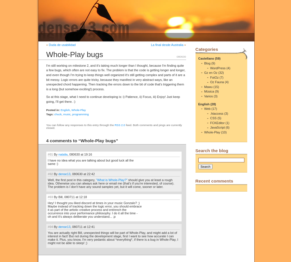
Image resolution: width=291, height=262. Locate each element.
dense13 (64, 174)
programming (80, 114)
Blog (207, 63)
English (65, 110)
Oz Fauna (217, 82)
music (66, 114)
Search (206, 166)
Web (207, 108)
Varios (208, 96)
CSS (213, 118)
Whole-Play (78, 110)
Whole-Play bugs (74, 54)
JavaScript (217, 127)
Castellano (206, 58)
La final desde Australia (167, 45)
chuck (58, 114)
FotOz (214, 77)
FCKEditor (217, 123)
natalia (63, 154)
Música (209, 91)
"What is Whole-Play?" (111, 180)
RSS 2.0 (120, 125)
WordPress (218, 68)
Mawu (208, 87)
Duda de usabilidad (62, 45)
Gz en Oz (211, 72)
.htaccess (217, 113)
